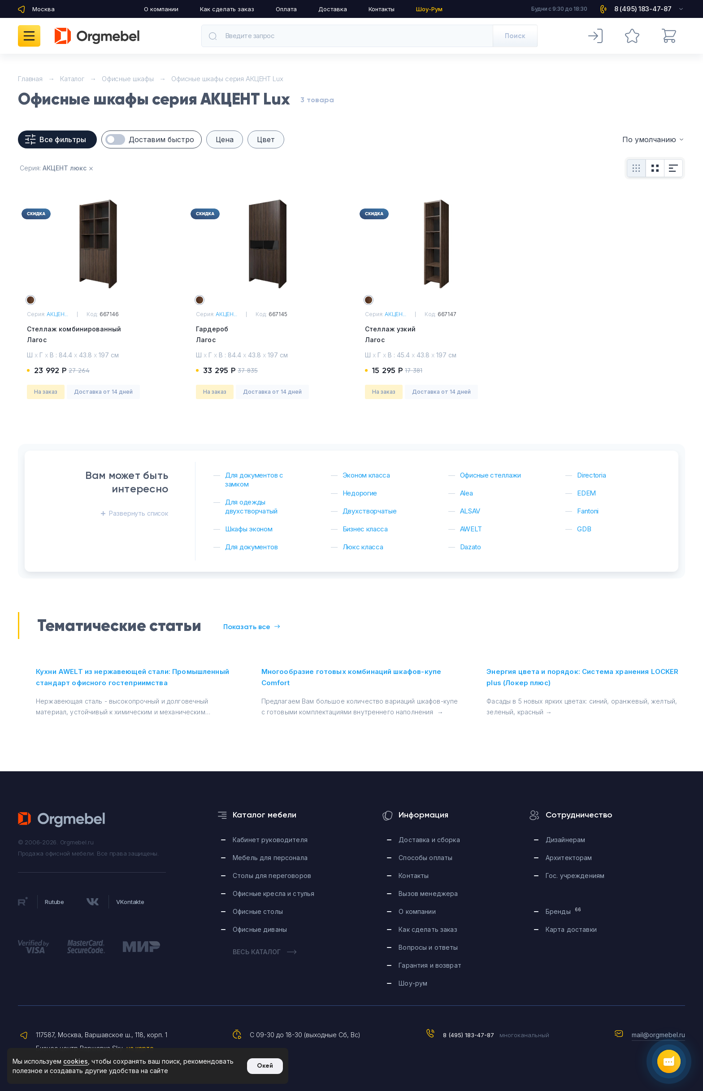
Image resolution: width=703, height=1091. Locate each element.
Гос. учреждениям (575, 875)
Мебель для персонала (270, 857)
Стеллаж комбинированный (98, 335)
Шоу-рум (413, 983)
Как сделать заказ (227, 9)
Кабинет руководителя (270, 839)
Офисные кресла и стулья (273, 893)
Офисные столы (258, 911)
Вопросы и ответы (428, 947)
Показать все (251, 626)
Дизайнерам (565, 839)
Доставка (332, 9)
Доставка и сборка (429, 839)
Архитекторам (569, 857)
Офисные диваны (260, 929)
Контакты (382, 9)
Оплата (286, 9)
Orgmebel (62, 819)
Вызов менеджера (428, 893)
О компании (161, 9)
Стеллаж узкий (436, 335)
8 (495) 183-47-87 (468, 1035)
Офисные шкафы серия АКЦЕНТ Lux (227, 78)
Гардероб (267, 335)
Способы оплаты (425, 857)
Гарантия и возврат (430, 965)
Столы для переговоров (272, 875)
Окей (265, 1065)
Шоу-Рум (429, 9)
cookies (75, 1061)
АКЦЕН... (57, 314)
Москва (43, 9)
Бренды (563, 911)
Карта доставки (571, 929)
